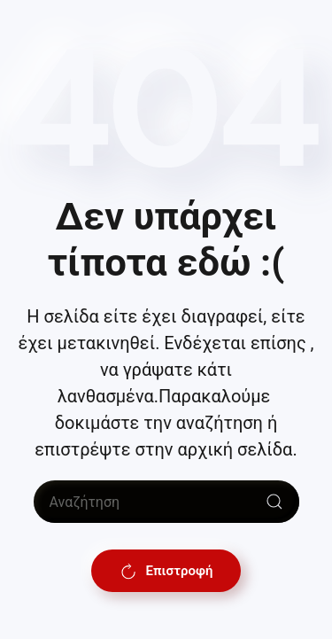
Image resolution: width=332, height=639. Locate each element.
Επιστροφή (166, 571)
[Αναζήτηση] (166, 501)
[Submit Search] (274, 501)
